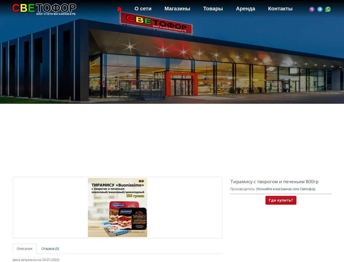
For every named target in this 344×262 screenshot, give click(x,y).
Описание (25, 248)
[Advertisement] (172, 140)
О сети (143, 8)
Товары (213, 8)
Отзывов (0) (50, 248)
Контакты (280, 8)
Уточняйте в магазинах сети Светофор (285, 189)
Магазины (177, 8)
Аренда (245, 8)
